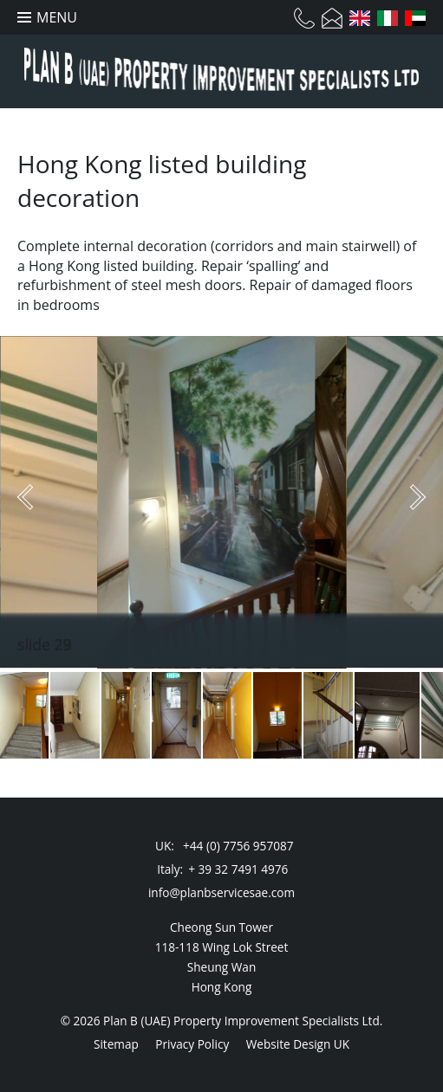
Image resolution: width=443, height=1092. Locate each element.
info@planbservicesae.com (221, 892)
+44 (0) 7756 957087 (238, 845)
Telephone (304, 18)
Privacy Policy (192, 1044)
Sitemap (116, 1044)
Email (332, 18)
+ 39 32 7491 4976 (238, 869)
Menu (56, 17)
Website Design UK (297, 1044)
